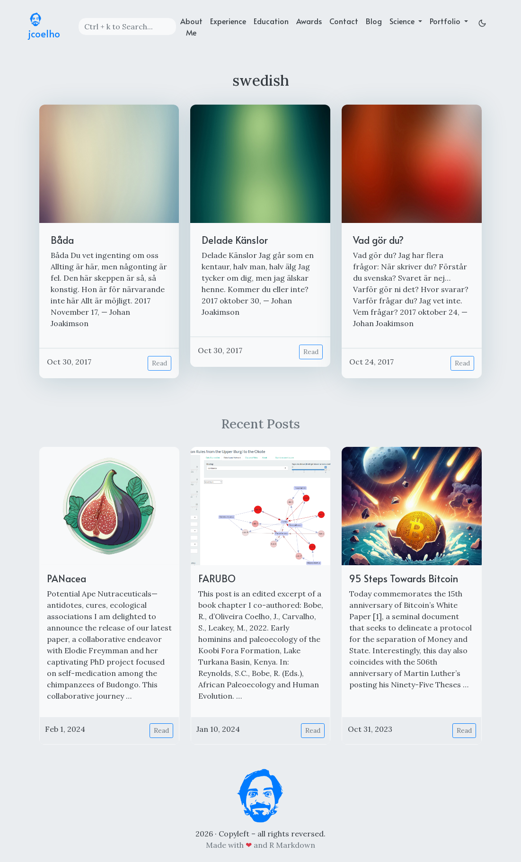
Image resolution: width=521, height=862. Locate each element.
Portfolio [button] (446, 21)
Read (159, 363)
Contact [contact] (343, 21)
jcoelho (44, 26)
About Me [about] (191, 26)
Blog (374, 21)
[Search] (127, 27)
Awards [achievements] (309, 21)
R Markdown (292, 845)
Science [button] (402, 21)
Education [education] (271, 21)
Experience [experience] (228, 21)
